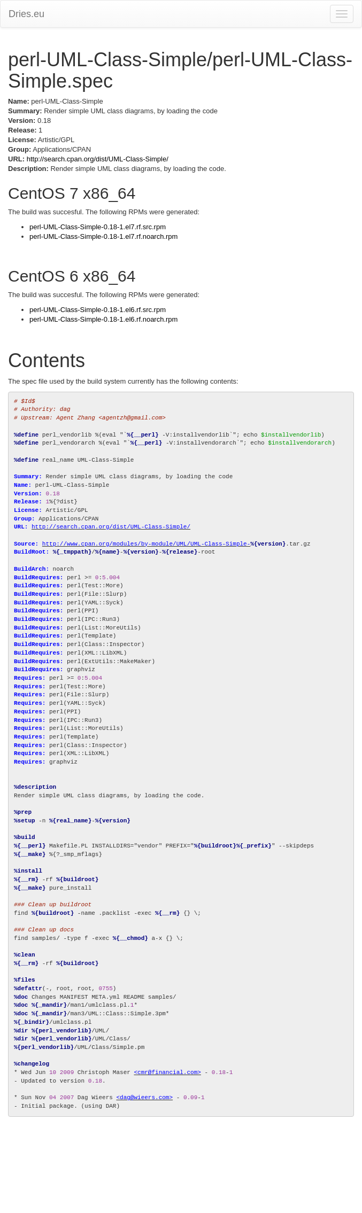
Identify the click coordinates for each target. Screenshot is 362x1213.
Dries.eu (26, 14)
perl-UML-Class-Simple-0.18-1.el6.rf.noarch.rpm (103, 319)
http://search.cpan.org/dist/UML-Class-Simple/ (97, 159)
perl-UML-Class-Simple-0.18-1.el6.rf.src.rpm (97, 310)
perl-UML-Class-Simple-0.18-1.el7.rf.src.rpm (97, 227)
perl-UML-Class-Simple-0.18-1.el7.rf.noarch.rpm (103, 236)
